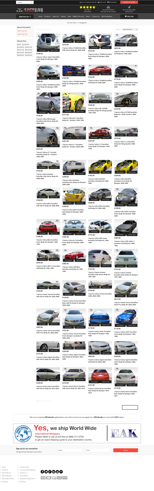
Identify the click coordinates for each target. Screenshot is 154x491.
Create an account (90, 2)
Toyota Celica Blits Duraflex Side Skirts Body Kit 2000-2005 (47, 205)
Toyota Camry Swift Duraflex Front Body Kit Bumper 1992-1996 (125, 334)
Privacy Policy (24, 467)
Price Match (24, 476)
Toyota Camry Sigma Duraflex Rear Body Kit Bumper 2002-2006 (73, 357)
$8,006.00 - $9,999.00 (24, 55)
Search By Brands (8, 479)
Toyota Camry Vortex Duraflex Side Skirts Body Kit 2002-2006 (48, 295)
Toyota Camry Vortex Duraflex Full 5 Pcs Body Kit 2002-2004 (48, 332)
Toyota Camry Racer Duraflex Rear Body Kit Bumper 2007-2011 (125, 394)
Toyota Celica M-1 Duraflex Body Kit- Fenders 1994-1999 (73, 119)
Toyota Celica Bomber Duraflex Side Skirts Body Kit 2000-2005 (47, 176)
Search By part (7, 476)
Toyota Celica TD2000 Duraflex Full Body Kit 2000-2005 (100, 81)
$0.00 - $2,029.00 (23, 44)
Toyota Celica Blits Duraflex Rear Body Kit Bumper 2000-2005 (73, 212)
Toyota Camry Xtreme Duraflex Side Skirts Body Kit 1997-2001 (99, 274)
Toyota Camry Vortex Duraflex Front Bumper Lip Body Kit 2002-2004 (74, 336)
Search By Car (22, 31)
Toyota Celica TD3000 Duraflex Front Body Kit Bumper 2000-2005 (48, 87)
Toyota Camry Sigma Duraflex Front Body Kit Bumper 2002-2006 (125, 362)
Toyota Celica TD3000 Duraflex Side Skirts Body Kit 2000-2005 (74, 49)
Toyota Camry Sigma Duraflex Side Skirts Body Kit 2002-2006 (47, 358)
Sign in (81, 2)
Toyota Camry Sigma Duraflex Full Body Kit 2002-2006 (99, 361)
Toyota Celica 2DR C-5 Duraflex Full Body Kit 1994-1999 (48, 267)
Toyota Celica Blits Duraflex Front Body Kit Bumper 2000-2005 (125, 214)
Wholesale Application (27, 479)
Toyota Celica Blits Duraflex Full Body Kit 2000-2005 (99, 207)
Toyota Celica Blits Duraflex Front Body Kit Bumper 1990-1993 (47, 242)
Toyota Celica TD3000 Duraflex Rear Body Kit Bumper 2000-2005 (100, 56)
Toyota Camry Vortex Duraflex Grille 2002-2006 (100, 295)
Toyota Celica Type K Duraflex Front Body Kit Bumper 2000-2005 (48, 59)
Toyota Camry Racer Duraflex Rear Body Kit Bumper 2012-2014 (99, 390)
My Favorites (112, 2)
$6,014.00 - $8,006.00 (24, 52)
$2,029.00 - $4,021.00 (24, 47)
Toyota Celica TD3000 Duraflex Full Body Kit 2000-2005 (126, 52)
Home (4, 467)
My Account (102, 2)
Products (5, 470)
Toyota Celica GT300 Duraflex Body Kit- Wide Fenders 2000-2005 (125, 114)
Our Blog (5, 482)
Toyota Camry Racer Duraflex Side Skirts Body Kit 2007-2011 (73, 387)
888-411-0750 (129, 2)
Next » (49, 401)
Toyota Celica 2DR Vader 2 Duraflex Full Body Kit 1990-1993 (124, 243)
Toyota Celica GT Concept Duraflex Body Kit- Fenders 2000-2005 (46, 154)
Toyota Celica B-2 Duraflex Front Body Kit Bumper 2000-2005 (73, 242)
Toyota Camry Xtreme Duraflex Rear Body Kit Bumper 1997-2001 (126, 275)
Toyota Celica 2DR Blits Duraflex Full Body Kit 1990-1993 (72, 269)
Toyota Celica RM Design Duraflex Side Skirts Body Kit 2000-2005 (47, 121)
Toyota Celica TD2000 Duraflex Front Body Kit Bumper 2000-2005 (126, 85)
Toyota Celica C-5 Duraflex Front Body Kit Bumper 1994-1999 (99, 146)
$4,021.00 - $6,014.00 (24, 50)
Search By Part (22, 34)
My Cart (129, 16)
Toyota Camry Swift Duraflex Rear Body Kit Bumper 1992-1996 (99, 333)
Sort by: (118, 29)
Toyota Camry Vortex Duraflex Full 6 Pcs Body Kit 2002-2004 (126, 303)
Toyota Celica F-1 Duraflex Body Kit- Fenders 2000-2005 (73, 146)
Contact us (23, 473)
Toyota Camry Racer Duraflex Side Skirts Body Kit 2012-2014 (47, 387)
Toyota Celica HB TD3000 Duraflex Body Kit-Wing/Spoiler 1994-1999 (100, 110)
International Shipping (27, 470)
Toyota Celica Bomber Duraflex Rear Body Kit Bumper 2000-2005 (74, 182)
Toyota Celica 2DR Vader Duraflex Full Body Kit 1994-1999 (98, 240)
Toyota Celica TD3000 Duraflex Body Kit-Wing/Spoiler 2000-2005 (74, 83)
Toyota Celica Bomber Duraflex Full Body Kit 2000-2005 (98, 181)
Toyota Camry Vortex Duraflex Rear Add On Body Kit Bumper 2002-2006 (74, 303)
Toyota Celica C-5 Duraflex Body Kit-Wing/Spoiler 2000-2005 (124, 144)
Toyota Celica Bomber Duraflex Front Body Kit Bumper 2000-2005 (123, 181)
